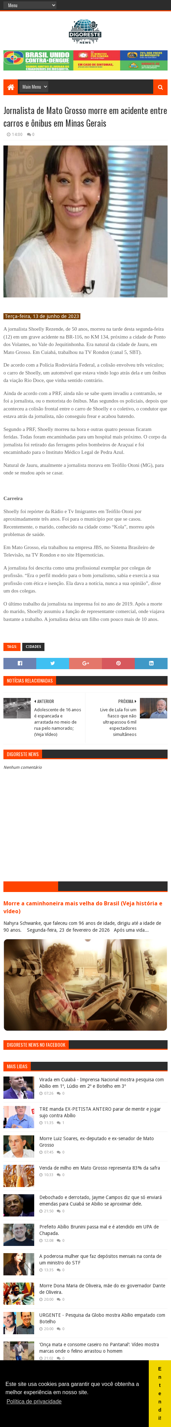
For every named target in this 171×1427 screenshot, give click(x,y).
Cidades (33, 647)
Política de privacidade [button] (34, 1401)
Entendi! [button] (159, 1393)
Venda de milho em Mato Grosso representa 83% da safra (99, 1168)
